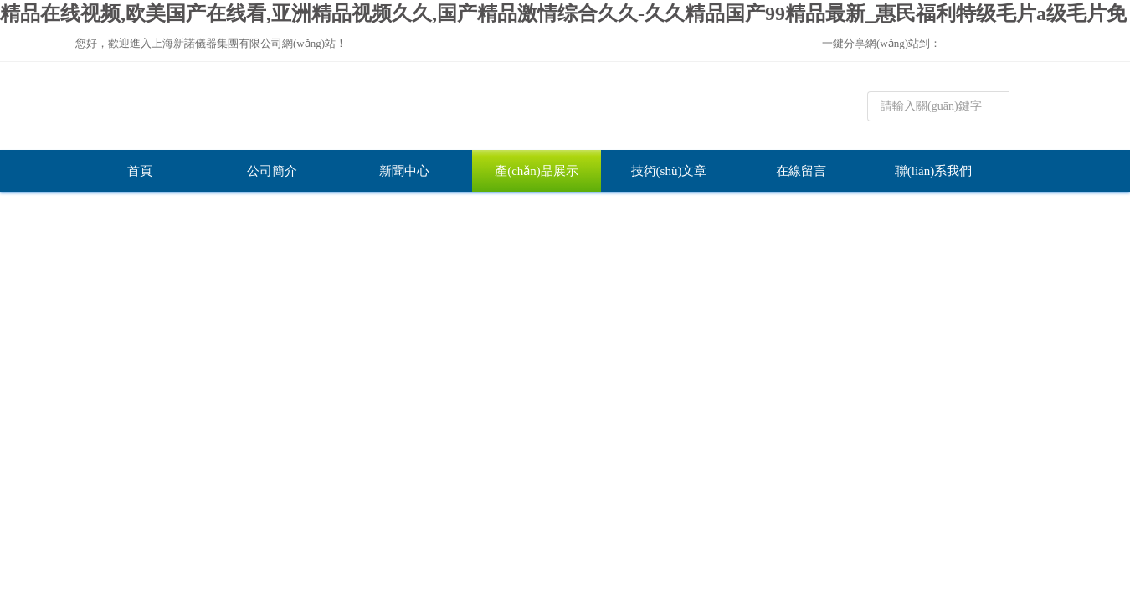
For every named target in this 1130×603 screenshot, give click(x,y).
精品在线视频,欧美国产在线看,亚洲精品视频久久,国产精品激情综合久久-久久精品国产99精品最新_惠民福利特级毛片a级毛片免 (563, 13)
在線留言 (801, 171)
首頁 (139, 171)
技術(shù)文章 (669, 171)
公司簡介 (272, 171)
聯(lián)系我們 (933, 171)
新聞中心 (404, 171)
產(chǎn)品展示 (536, 171)
